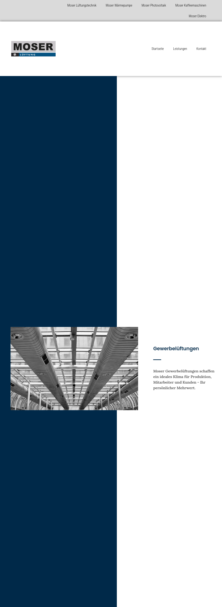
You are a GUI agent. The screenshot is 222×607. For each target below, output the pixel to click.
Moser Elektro (197, 16)
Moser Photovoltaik (154, 5)
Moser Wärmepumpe (119, 5)
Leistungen (180, 49)
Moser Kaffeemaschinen (190, 5)
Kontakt (201, 49)
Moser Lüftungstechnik (81, 5)
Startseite (157, 49)
